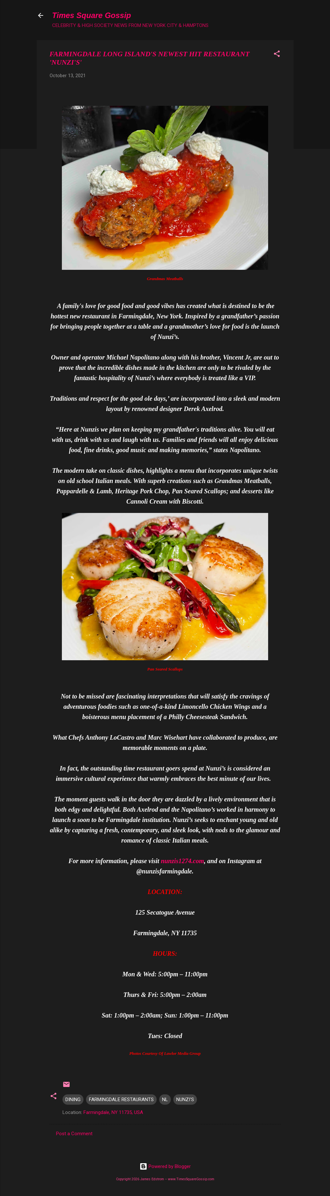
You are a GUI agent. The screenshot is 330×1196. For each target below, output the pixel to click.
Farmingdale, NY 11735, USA (113, 1112)
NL (165, 1099)
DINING (73, 1099)
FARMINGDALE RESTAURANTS (121, 1099)
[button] (277, 55)
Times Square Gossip (91, 15)
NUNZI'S (185, 1099)
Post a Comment (74, 1134)
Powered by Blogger (165, 1166)
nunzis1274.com (182, 860)
